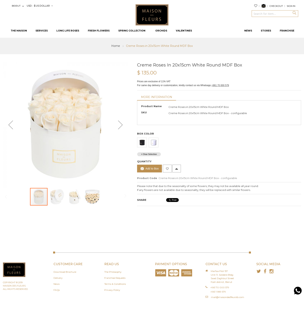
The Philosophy (113, 271)
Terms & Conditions (115, 283)
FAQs (57, 289)
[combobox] (271, 13)
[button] (10, 125)
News (57, 283)
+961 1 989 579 (218, 291)
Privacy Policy (112, 289)
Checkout (276, 5)
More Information (156, 97)
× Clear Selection (149, 154)
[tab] (156, 97)
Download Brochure (65, 271)
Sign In (291, 5)
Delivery (58, 277)
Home (116, 46)
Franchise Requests (114, 277)
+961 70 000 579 (220, 85)
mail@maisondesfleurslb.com (227, 297)
